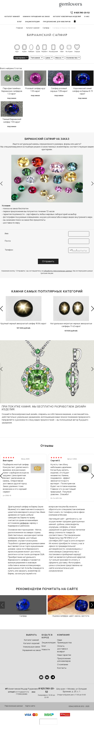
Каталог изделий (31, 643)
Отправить (48, 261)
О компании (62, 664)
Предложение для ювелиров (57, 22)
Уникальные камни (31, 646)
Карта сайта (30, 706)
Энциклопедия (32, 22)
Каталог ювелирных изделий (67, 16)
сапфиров (23, 523)
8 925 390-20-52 (46, 690)
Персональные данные (14, 706)
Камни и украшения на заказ (36, 16)
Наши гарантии (64, 655)
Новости (46, 649)
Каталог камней (12, 16)
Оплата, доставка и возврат (62, 649)
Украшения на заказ (31, 650)
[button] (1, 183)
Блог (19, 22)
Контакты (61, 668)
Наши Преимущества (64, 641)
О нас (86, 16)
